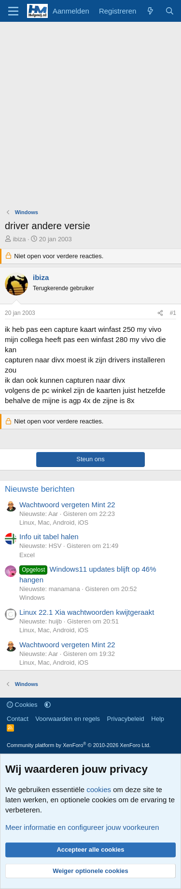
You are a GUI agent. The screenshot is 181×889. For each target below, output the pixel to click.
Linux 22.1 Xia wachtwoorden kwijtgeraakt (86, 612)
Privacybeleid (125, 718)
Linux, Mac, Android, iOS (53, 522)
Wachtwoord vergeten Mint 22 (67, 504)
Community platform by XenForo (79, 745)
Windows (32, 597)
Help (157, 718)
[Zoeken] (169, 11)
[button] (47, 704)
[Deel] (160, 313)
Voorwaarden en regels (67, 718)
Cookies (22, 704)
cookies (98, 789)
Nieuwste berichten (40, 489)
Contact (17, 718)
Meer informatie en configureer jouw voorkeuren (82, 827)
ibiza (19, 239)
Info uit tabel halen (49, 536)
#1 (173, 313)
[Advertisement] (90, 117)
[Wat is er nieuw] (150, 11)
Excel (27, 555)
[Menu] (13, 11)
